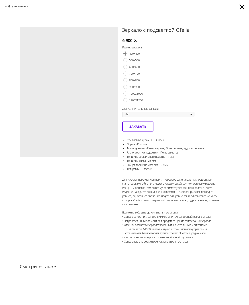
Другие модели (18, 6)
